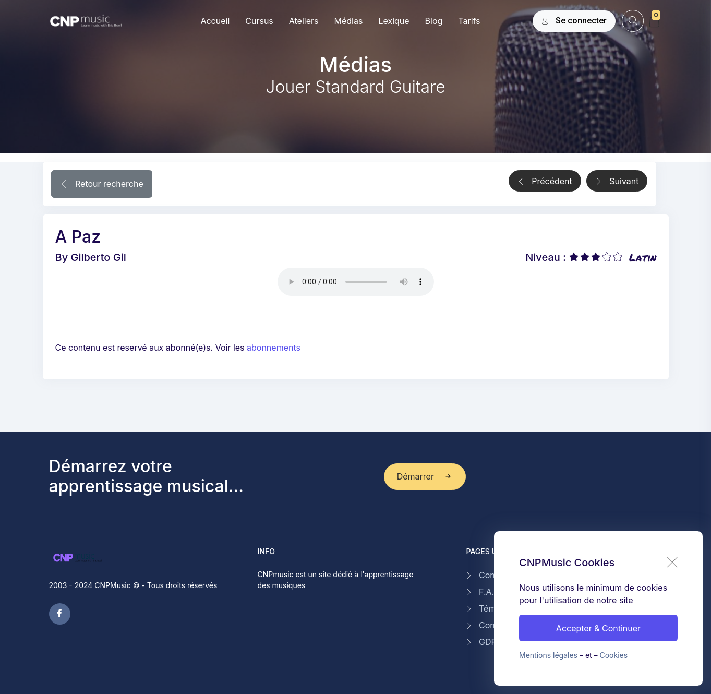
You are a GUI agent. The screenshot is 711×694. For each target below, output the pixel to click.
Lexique (393, 21)
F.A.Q (489, 592)
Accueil (215, 21)
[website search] (632, 20)
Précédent (544, 181)
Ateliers (304, 21)
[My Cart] (654, 22)
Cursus (259, 21)
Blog (434, 21)
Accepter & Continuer (598, 628)
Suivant (617, 181)
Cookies (614, 655)
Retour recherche (101, 184)
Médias (348, 21)
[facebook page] (59, 614)
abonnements (273, 347)
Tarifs (469, 21)
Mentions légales (548, 655)
